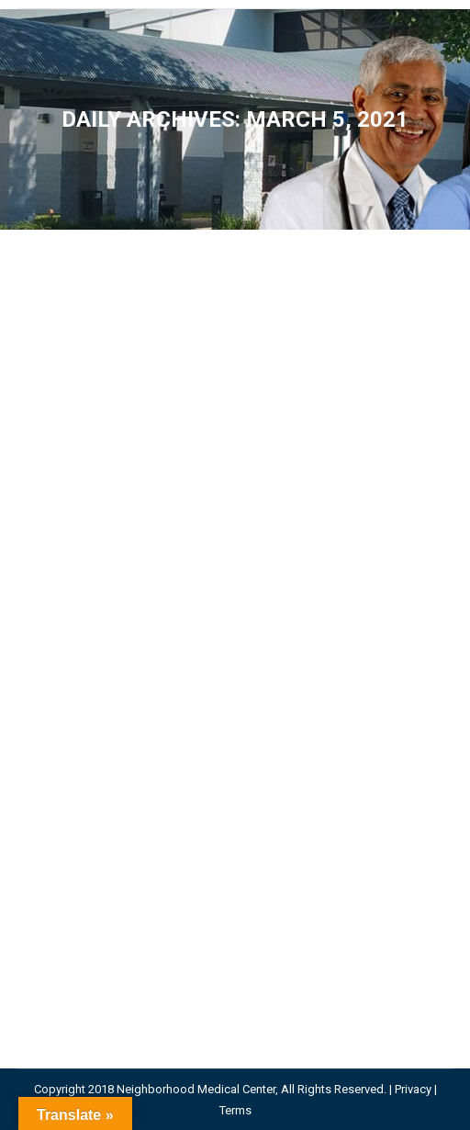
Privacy (413, 1089)
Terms (235, 1110)
